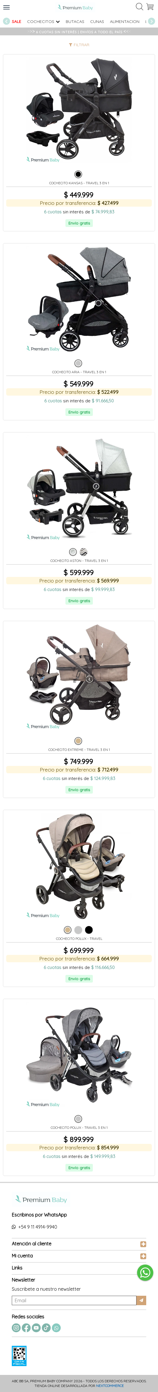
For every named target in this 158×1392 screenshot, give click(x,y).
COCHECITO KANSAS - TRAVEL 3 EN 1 (79, 183)
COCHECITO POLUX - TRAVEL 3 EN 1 (79, 1128)
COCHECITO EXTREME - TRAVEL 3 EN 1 (79, 750)
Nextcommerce (110, 1385)
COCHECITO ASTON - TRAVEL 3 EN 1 (79, 561)
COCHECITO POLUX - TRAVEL (79, 939)
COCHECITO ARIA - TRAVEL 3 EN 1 (79, 372)
